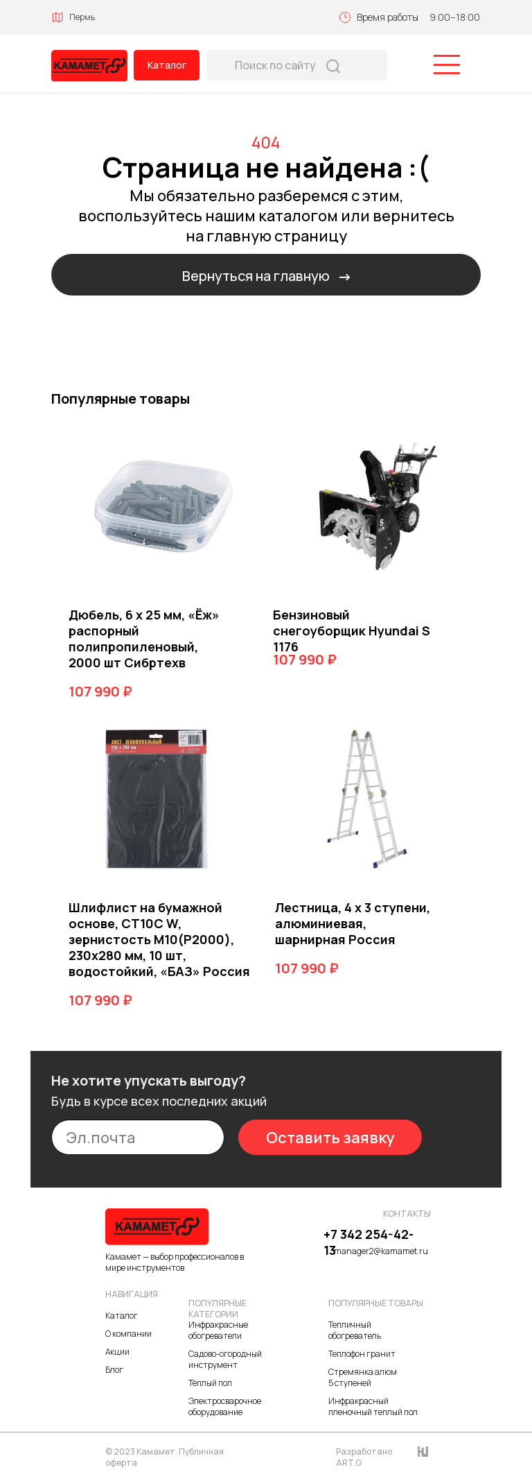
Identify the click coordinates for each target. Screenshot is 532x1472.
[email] (137, 1137)
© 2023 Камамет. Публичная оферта (164, 1457)
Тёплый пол (210, 1383)
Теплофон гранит (362, 1354)
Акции (117, 1352)
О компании (128, 1334)
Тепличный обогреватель (354, 1330)
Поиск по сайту (275, 65)
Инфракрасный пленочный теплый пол (373, 1406)
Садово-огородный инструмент (225, 1359)
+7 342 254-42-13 (368, 1242)
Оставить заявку (330, 1137)
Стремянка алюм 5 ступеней (362, 1377)
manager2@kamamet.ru (381, 1251)
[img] (89, 66)
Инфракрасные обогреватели (218, 1330)
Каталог (167, 64)
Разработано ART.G (364, 1457)
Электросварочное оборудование (224, 1406)
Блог (114, 1370)
